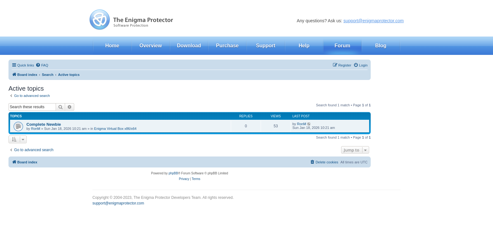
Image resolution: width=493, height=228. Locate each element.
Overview (150, 45)
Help (304, 45)
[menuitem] (42, 65)
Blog (380, 45)
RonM (35, 128)
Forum (342, 45)
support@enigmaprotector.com (373, 20)
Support (265, 45)
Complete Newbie (43, 124)
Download (189, 45)
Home (112, 45)
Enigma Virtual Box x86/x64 (115, 128)
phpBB (173, 173)
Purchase (227, 45)
